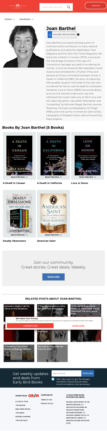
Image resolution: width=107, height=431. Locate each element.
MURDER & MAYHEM (22, 417)
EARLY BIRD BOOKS (22, 409)
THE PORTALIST (21, 421)
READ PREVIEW (19, 177)
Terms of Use (46, 400)
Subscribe (94, 5)
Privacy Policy (47, 404)
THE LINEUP (19, 413)
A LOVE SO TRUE (21, 402)
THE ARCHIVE (20, 406)
